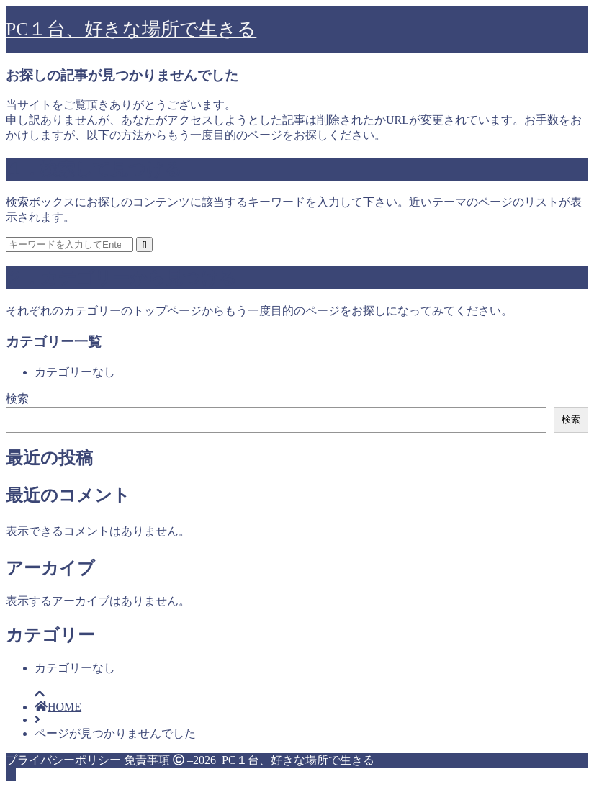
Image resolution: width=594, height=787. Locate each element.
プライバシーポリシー (63, 760)
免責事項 (147, 760)
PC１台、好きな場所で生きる (131, 29)
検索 (17, 398)
